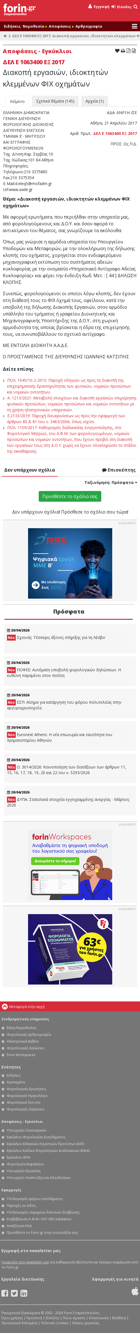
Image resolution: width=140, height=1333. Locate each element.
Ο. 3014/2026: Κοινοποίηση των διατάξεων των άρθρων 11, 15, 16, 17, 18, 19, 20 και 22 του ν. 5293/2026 (66, 769)
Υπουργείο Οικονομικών (26, 1130)
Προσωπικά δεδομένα (19, 1323)
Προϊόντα (34, 1318)
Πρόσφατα (68, 611)
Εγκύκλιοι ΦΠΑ (18, 1157)
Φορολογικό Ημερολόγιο (27, 1095)
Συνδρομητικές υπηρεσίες (25, 1019)
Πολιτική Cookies (54, 1323)
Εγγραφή (98, 6)
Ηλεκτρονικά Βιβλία (22, 1041)
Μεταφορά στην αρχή (27, 1006)
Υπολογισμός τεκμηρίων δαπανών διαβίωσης (43, 1212)
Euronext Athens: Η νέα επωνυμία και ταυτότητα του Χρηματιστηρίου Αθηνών (59, 737)
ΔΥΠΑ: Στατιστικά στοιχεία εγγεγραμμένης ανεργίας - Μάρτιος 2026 (68, 802)
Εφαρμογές (11, 1190)
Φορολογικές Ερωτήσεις (26, 1089)
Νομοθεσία (35, 26)
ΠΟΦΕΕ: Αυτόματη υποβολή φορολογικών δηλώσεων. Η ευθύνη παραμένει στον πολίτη (64, 672)
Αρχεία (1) (95, 101)
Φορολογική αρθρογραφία (29, 1034)
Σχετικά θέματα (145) (55, 101)
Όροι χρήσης (12, 1318)
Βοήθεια (119, 1318)
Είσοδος (121, 7)
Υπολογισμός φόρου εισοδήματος (35, 1198)
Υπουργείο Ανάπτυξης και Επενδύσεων (38, 1177)
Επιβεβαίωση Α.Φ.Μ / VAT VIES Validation (39, 1219)
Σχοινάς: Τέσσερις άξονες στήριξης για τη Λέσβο (56, 638)
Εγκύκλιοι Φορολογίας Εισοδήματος (36, 1137)
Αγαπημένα (16, 1082)
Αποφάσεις (61, 26)
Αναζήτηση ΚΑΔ (19, 1225)
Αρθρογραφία (88, 26)
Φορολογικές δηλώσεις (25, 1048)
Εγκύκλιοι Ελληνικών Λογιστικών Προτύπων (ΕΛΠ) (45, 1143)
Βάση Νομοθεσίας (21, 1027)
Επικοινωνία (99, 1318)
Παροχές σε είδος (21, 1205)
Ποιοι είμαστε (74, 1318)
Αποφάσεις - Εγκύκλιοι (22, 1121)
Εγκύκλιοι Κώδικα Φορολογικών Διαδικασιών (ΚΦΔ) (48, 1150)
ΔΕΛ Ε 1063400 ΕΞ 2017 (115, 133)
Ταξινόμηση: (110, 482)
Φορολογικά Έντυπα (23, 1102)
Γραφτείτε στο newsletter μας (25, 1262)
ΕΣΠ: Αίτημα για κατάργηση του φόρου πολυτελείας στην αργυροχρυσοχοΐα (64, 704)
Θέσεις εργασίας (85, 1323)
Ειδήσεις (12, 26)
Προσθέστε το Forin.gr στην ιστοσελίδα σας (42, 1232)
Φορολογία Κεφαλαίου (25, 1164)
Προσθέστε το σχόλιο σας (70, 496)
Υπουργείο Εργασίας (24, 1170)
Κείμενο (17, 101)
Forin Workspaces (21, 1054)
